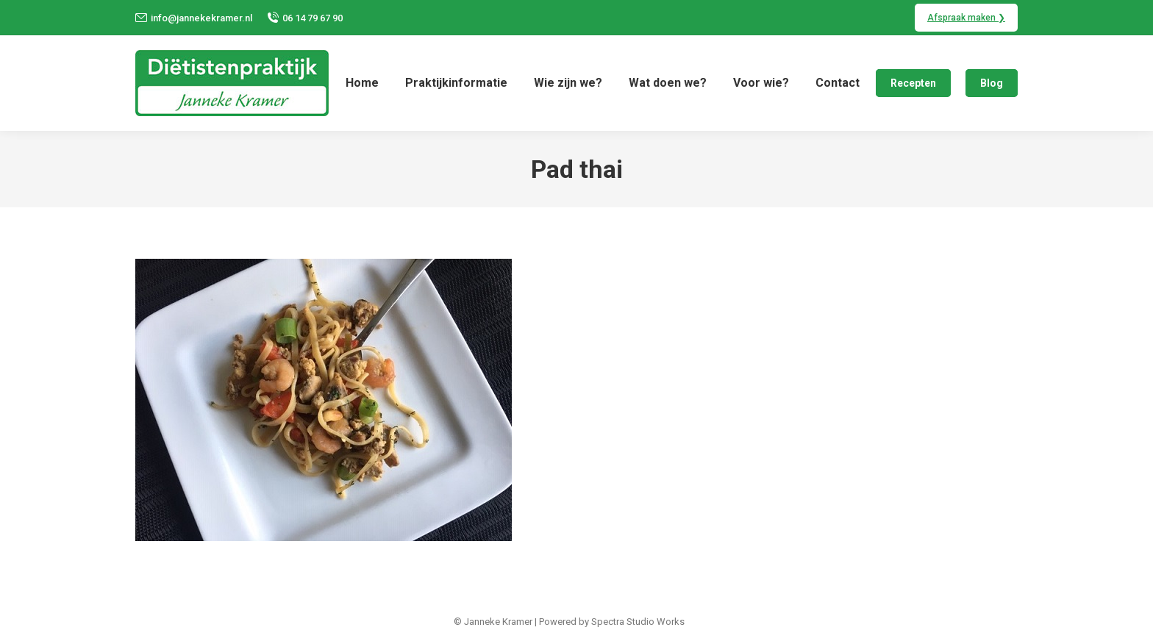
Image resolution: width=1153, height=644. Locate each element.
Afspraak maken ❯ (966, 17)
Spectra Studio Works (638, 621)
